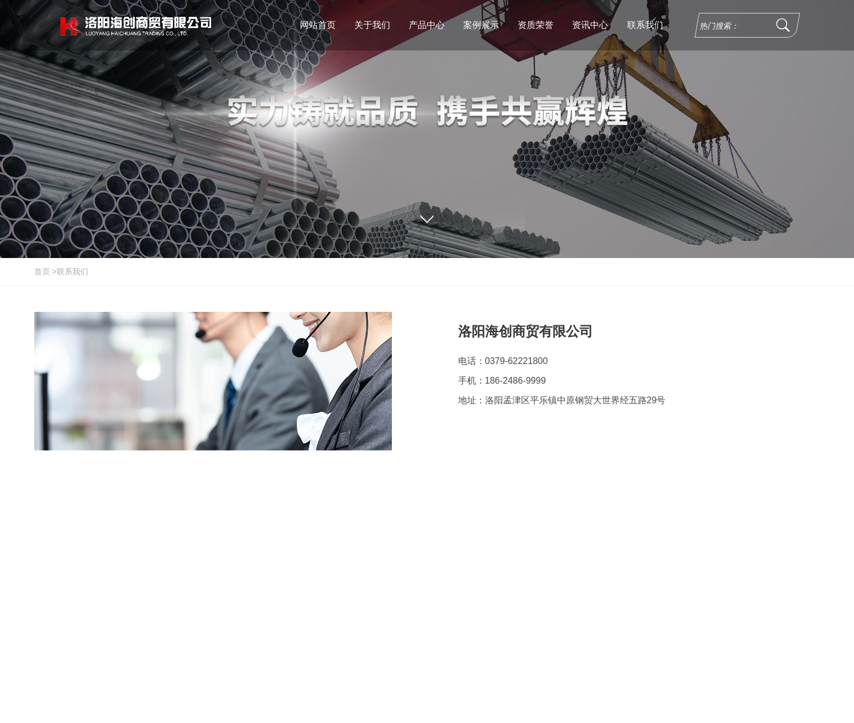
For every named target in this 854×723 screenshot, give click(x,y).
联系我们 (72, 271)
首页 (42, 271)
